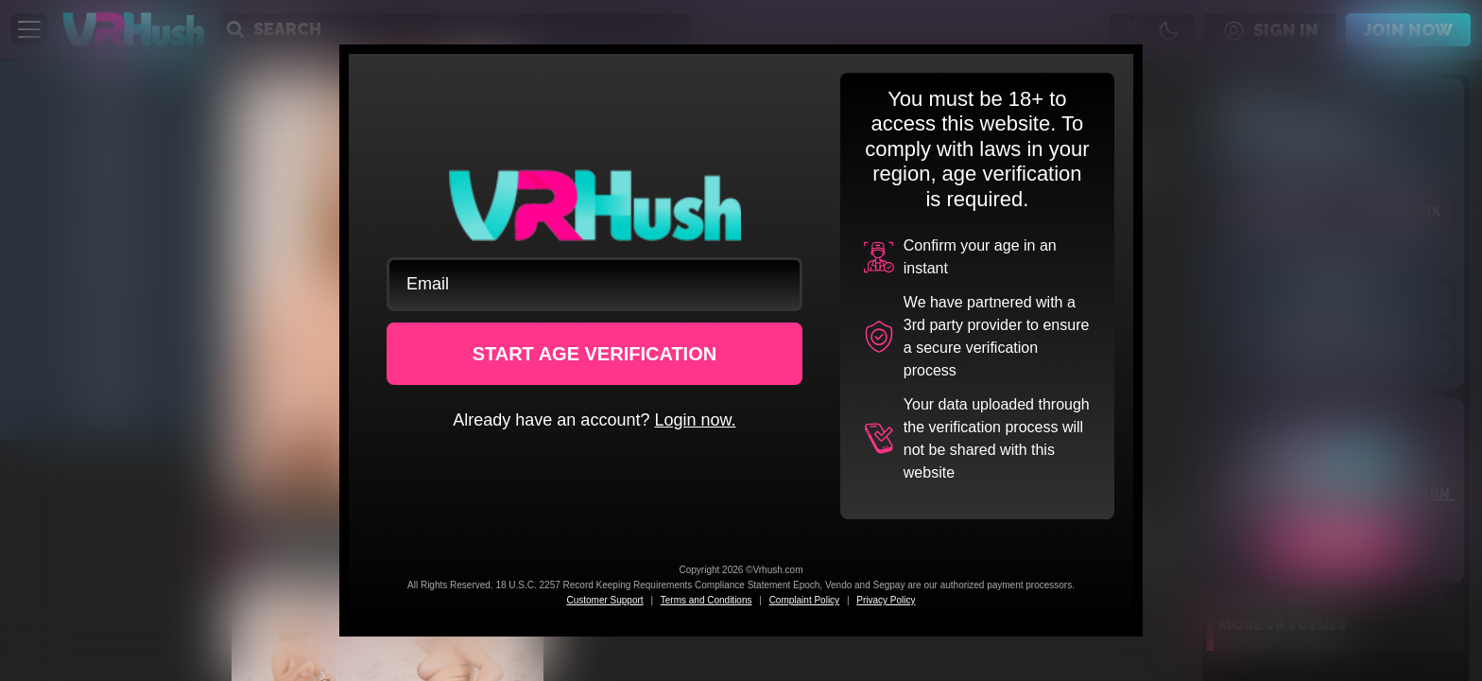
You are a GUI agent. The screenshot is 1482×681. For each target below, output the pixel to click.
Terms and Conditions (706, 600)
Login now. (694, 419)
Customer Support (604, 600)
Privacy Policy (885, 600)
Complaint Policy (804, 600)
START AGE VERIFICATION (595, 353)
